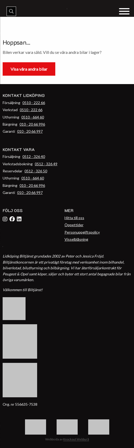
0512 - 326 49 (46, 164)
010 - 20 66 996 (32, 124)
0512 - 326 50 (35, 171)
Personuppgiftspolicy (82, 232)
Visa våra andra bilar (29, 68)
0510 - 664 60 (32, 117)
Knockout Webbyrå (76, 439)
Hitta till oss (74, 217)
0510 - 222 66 (33, 102)
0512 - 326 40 (33, 156)
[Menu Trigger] (124, 11)
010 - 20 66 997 (30, 131)
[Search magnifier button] (11, 11)
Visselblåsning (76, 239)
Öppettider (73, 225)
